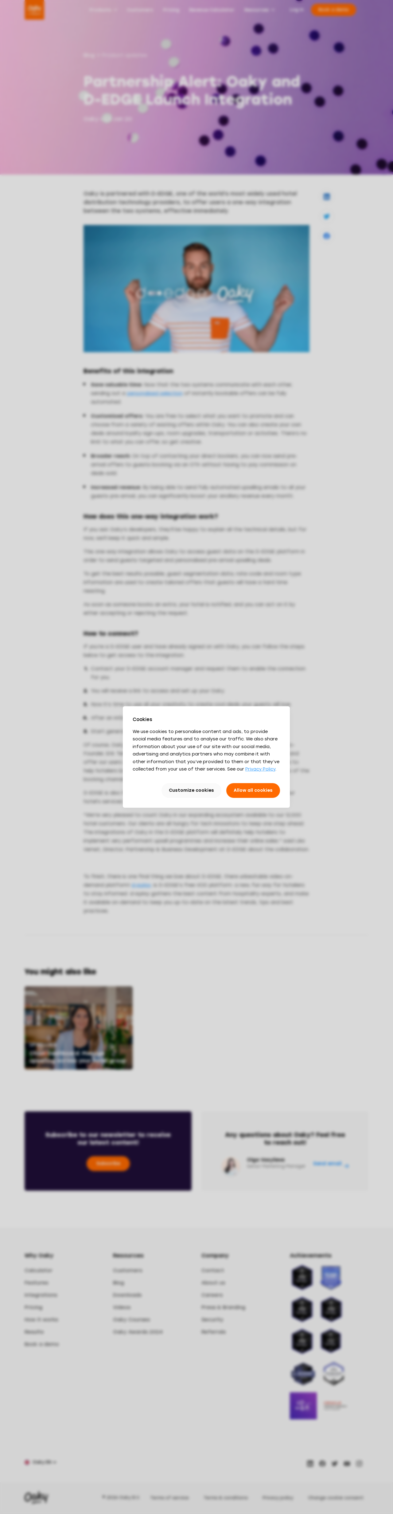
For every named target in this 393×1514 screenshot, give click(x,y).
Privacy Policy (260, 769)
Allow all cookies (253, 790)
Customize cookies (191, 790)
